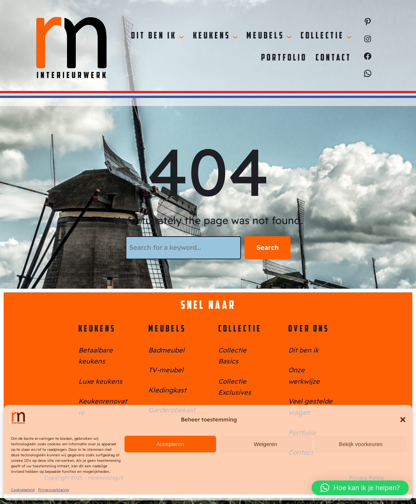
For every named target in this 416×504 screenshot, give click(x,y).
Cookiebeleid (22, 489)
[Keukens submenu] (235, 36)
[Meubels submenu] (288, 36)
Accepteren (170, 444)
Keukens (97, 329)
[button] (402, 419)
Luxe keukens (100, 381)
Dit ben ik (303, 350)
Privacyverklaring (53, 489)
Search (267, 247)
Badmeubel (166, 350)
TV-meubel (165, 370)
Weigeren (265, 444)
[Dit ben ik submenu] (181, 36)
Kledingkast (167, 390)
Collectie (240, 329)
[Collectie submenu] (349, 36)
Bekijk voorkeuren (360, 444)
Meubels (167, 329)
